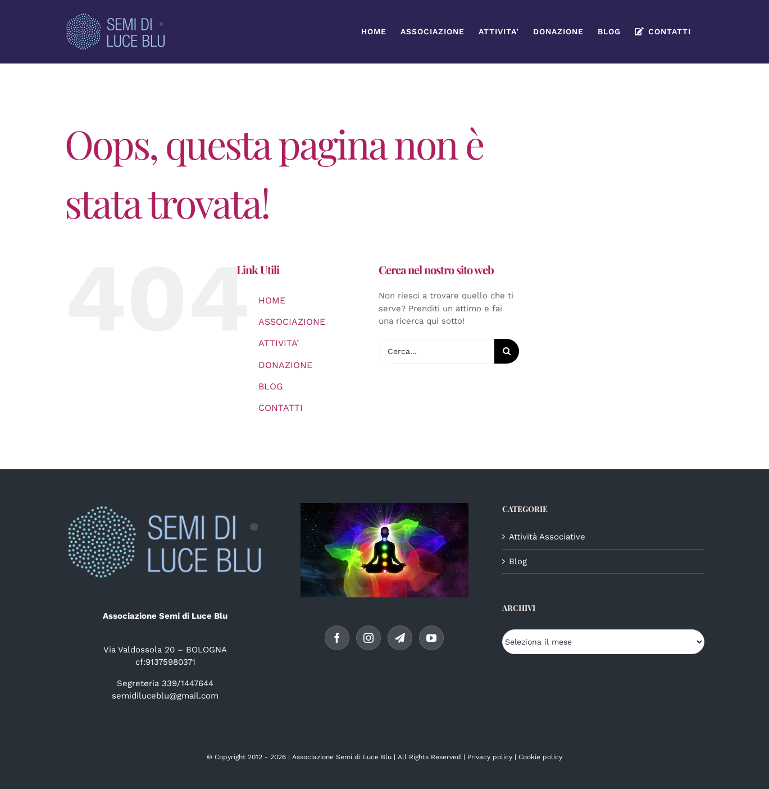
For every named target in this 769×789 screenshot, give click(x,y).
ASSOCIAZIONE (291, 321)
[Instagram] (368, 637)
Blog (518, 561)
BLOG (270, 386)
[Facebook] (337, 637)
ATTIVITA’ (278, 343)
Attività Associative (547, 537)
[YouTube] (431, 637)
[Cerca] (506, 351)
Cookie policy (540, 757)
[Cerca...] (436, 351)
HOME (271, 300)
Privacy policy (489, 757)
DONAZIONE (285, 365)
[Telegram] (400, 637)
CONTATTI (280, 407)
